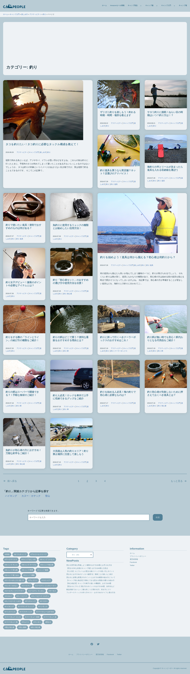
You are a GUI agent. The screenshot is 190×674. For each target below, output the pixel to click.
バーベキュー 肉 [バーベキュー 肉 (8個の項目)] (12, 622)
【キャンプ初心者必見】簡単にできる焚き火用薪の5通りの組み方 (90, 580)
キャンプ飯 (149, 5)
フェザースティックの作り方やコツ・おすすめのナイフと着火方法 (90, 592)
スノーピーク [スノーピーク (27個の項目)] (22, 596)
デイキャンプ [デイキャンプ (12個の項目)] (31, 601)
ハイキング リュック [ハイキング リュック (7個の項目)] (26, 606)
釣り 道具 (114, 184)
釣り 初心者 (67, 294)
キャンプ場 (183, 5)
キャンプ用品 (132, 5)
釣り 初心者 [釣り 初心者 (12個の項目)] (36, 627)
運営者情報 (134, 559)
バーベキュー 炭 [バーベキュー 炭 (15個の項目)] (51, 617)
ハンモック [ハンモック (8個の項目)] (43, 606)
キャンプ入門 (166, 5)
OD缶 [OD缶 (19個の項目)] (8, 554)
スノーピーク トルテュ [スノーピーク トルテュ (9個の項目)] (40, 596)
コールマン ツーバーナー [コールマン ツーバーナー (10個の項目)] (15, 591)
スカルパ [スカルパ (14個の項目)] (9, 596)
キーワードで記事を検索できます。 (44, 511)
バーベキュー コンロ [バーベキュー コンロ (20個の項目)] (13, 617)
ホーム (104, 5)
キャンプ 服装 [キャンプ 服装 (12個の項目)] (43, 570)
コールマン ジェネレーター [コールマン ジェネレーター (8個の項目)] (46, 586)
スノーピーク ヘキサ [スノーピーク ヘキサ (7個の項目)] (13, 601)
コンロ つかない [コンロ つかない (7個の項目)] (12, 586)
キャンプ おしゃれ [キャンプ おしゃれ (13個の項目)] (29, 559)
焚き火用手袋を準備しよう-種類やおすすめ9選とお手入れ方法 (89, 565)
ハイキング (11, 496)
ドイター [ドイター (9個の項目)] (44, 601)
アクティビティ (35, 14)
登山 (47, 496)
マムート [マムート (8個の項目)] (26, 622)
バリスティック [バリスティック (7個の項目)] (26, 612)
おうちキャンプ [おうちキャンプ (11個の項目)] (20, 554)
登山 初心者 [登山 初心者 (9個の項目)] (10, 627)
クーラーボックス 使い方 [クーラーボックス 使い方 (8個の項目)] (15, 580)
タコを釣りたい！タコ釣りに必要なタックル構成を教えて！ (42, 144)
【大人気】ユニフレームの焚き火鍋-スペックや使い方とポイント (90, 571)
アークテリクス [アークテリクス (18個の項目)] (11, 559)
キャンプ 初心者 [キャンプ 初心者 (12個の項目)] (47, 565)
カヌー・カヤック (31, 496)
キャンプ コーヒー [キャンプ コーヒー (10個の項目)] (47, 559)
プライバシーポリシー (138, 556)
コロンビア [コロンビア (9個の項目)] (47, 580)
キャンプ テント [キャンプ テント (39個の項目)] (12, 565)
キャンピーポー (167, 668)
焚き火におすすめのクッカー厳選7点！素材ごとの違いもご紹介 (89, 574)
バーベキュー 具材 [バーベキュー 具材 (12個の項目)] (32, 617)
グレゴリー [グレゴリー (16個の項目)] (33, 580)
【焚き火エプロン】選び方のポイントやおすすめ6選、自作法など (90, 586)
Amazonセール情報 (117, 5)
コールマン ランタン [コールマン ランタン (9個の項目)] (36, 591)
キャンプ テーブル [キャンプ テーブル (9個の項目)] (29, 565)
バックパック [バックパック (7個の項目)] (10, 612)
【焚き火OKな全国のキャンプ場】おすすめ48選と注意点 (87, 568)
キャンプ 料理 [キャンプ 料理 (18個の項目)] (28, 570)
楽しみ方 (24, 14)
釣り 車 (66, 409)
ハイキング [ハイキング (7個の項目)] (10, 606)
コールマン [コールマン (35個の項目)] (27, 586)
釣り (44, 14)
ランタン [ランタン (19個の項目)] (37, 622)
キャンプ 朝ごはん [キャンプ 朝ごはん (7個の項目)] (12, 575)
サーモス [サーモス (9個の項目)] (53, 591)
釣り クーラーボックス (119, 351)
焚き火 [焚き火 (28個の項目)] (48, 622)
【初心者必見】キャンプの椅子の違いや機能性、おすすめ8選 (88, 583)
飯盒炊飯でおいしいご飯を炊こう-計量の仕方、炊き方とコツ (88, 589)
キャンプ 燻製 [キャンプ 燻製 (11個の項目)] (29, 575)
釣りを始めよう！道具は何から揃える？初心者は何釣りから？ (137, 257)
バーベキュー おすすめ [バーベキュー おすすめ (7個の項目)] (45, 612)
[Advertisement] (95, 45)
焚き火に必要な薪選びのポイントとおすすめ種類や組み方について (90, 577)
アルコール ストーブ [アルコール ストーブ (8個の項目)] (39, 554)
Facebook (133, 562)
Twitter (132, 565)
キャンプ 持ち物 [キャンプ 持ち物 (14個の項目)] (12, 570)
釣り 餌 (66, 351)
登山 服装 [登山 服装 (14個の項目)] (22, 627)
